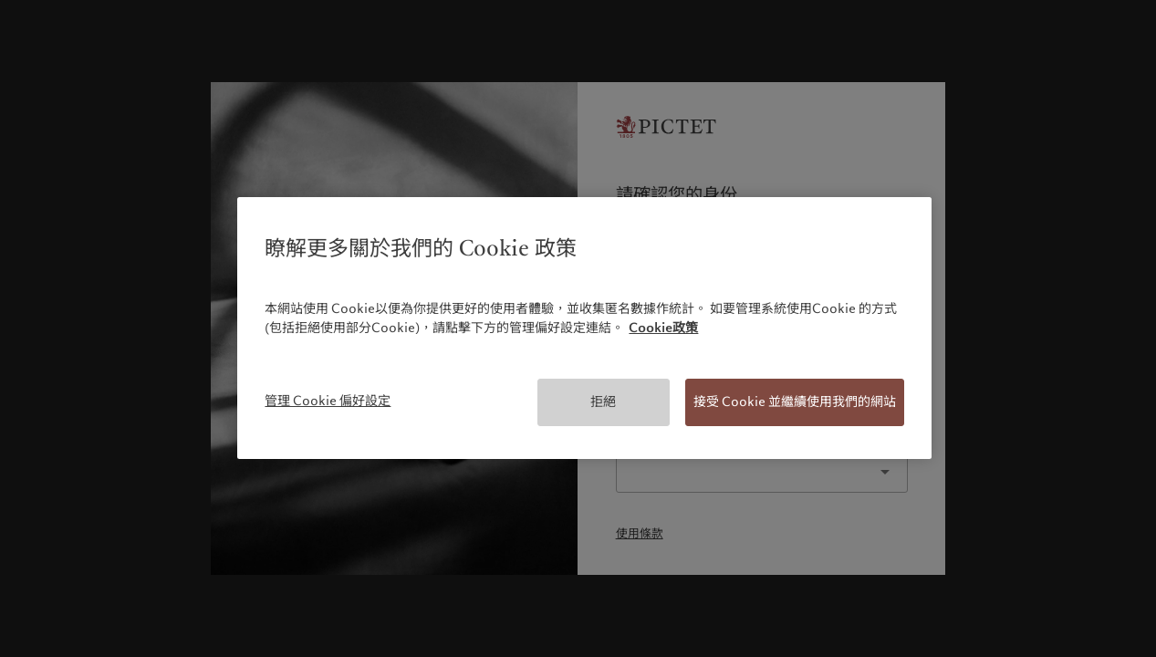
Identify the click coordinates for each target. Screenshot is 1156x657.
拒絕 (603, 401)
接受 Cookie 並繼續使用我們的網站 (794, 401)
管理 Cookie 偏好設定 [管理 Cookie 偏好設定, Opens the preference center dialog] (328, 400)
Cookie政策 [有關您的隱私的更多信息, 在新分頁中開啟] (663, 327)
